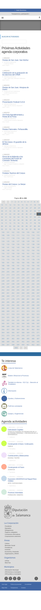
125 (8, 241)
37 (31, 211)
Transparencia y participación (20, 14)
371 (38, 332)
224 (23, 278)
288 (23, 302)
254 (13, 290)
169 (28, 256)
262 (13, 293)
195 (38, 266)
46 (27, 214)
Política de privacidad (16, 584)
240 (23, 284)
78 (35, 223)
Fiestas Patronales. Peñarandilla (15, 129)
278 (13, 299)
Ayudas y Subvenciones (16, 398)
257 (28, 290)
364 (3, 332)
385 (28, 339)
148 (3, 250)
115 (38, 235)
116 (3, 238)
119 (18, 238)
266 (33, 293)
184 (23, 262)
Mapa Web (4, 587)
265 (28, 293)
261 (8, 293)
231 (18, 281)
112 (23, 235)
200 (23, 269)
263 (18, 293)
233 (28, 281)
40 (2, 214)
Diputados (8, 528)
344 (23, 323)
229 (8, 281)
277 (8, 299)
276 (3, 299)
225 (28, 278)
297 (28, 305)
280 (23, 299)
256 (23, 290)
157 (8, 253)
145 (28, 247)
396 (3, 345)
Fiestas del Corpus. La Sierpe (13, 184)
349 (8, 326)
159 (18, 253)
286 (13, 302)
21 (6, 208)
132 (3, 244)
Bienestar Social (10, 545)
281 (28, 299)
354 (33, 326)
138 (33, 244)
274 (33, 296)
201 (28, 269)
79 (39, 223)
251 (38, 287)
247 (18, 287)
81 (6, 226)
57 (31, 217)
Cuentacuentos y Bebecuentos (18, 456)
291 (38, 302)
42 (10, 214)
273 (28, 296)
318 (13, 314)
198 (13, 269)
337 (28, 320)
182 (13, 262)
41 (6, 214)
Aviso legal (4, 584)
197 (8, 269)
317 (8, 314)
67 (31, 220)
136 (23, 244)
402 (33, 345)
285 (8, 302)
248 (23, 287)
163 (38, 253)
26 (27, 208)
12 (10, 205)
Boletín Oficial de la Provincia (18, 376)
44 (18, 214)
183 (18, 262)
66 (27, 220)
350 (13, 326)
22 (10, 208)
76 (27, 223)
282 (33, 299)
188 (3, 266)
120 (23, 238)
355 (38, 326)
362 (33, 329)
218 (33, 275)
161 (28, 253)
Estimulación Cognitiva (15, 430)
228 (3, 281)
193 (28, 266)
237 (8, 284)
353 (28, 326)
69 (39, 220)
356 (3, 329)
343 (18, 323)
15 (22, 205)
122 (33, 238)
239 (18, 284)
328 (23, 317)
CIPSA (7, 561)
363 (38, 329)
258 (33, 290)
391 (18, 342)
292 (3, 305)
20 (2, 208)
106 (33, 232)
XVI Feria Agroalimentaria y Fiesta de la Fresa (13, 116)
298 (33, 305)
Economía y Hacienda (12, 551)
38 (35, 211)
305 (28, 308)
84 (18, 226)
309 (8, 311)
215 (18, 275)
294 (13, 305)
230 (13, 281)
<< (3, 202)
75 (22, 223)
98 (35, 229)
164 (3, 256)
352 (23, 326)
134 (13, 244)
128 (23, 241)
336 (23, 320)
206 (13, 272)
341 (8, 323)
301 (8, 308)
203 (38, 269)
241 (28, 284)
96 (27, 229)
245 (8, 287)
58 (35, 217)
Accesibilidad (28, 584)
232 (23, 281)
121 (28, 238)
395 (38, 342)
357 (8, 329)
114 (33, 235)
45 (22, 214)
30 (2, 211)
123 (38, 238)
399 (18, 345)
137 (28, 244)
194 (33, 266)
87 (31, 226)
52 (10, 217)
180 (3, 262)
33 (14, 211)
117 (8, 238)
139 (38, 244)
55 (22, 217)
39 (39, 211)
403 (38, 345)
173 (8, 259)
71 (6, 223)
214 (13, 275)
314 (33, 311)
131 (38, 241)
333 (8, 320)
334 (13, 320)
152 (23, 250)
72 (10, 223)
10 (2, 205)
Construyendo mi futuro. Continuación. (21, 444)
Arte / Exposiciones (15, 483)
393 (28, 342)
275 (38, 296)
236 (3, 284)
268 (3, 296)
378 (33, 335)
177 (28, 259)
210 (33, 272)
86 (27, 226)
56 (27, 217)
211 (38, 272)
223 (18, 278)
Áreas (7, 540)
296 (23, 305)
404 (16, 348)
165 (8, 256)
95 (22, 229)
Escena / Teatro (14, 458)
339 (38, 320)
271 (18, 296)
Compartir (2, 354)
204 (3, 272)
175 (18, 259)
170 (33, 256)
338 (33, 320)
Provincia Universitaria (15, 493)
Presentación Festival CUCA (13, 102)
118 (13, 238)
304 (23, 308)
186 (33, 262)
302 (13, 308)
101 (8, 232)
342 (13, 323)
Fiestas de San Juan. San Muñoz (15, 60)
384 (23, 339)
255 (18, 290)
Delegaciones (9, 530)
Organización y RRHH (12, 553)
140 (3, 247)
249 (28, 287)
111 (18, 235)
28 (35, 208)
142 (13, 247)
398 (13, 345)
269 (8, 296)
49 (39, 214)
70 (2, 223)
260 (3, 293)
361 (28, 329)
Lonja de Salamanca (15, 368)
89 (39, 226)
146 (33, 247)
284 (3, 302)
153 (28, 250)
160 (23, 253)
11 (6, 205)
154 (33, 250)
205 (8, 272)
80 (2, 226)
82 (10, 226)
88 (35, 226)
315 (38, 311)
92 (10, 229)
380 (3, 339)
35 (22, 211)
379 (38, 335)
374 (13, 335)
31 (6, 211)
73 (14, 223)
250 (33, 287)
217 (28, 275)
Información (12, 391)
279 (18, 299)
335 (18, 320)
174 (13, 259)
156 (3, 253)
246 (13, 287)
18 (35, 205)
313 (28, 311)
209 (28, 272)
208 (23, 272)
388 (3, 342)
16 (27, 205)
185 (28, 262)
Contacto (23, 587)
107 (38, 232)
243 (38, 284)
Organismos (9, 557)
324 (3, 317)
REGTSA (8, 563)
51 (6, 217)
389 (8, 342)
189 (8, 266)
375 (18, 335)
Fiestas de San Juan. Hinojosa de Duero (15, 88)
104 (23, 232)
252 (3, 290)
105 (28, 232)
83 (14, 226)
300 (3, 308)
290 (33, 302)
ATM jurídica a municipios (13, 574)
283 (38, 299)
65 (22, 220)
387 (38, 339)
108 (3, 235)
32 (10, 211)
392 (23, 342)
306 (33, 308)
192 (23, 266)
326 (13, 317)
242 (33, 284)
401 (28, 345)
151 (18, 250)
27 (31, 208)
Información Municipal (12, 570)
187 (38, 262)
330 (33, 317)
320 (23, 314)
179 (38, 259)
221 (8, 278)
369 (28, 332)
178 (33, 259)
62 (10, 220)
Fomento (7, 549)
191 (18, 266)
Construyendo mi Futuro (16, 467)
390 (13, 342)
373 (8, 335)
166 (13, 256)
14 (18, 205)
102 (13, 232)
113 (28, 235)
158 (13, 253)
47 (31, 214)
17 (31, 205)
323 (38, 314)
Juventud (11, 469)
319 (18, 314)
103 (18, 232)
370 (33, 332)
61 (6, 220)
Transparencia (14, 587)
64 (18, 220)
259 (38, 290)
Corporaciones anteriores (13, 536)
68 (35, 220)
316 (3, 314)
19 (39, 205)
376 (23, 335)
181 (8, 262)
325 (8, 317)
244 (3, 287)
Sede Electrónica (21, 10)
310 (13, 311)
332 (3, 320)
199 (18, 269)
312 (23, 311)
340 (3, 323)
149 (8, 250)
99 (39, 229)
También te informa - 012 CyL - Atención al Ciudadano (23, 383)
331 (38, 317)
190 (13, 266)
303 (18, 308)
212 (3, 275)
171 (38, 256)
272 (23, 296)
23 (14, 208)
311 (18, 311)
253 (8, 290)
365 (8, 332)
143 (18, 247)
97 (31, 229)
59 (39, 217)
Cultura (7, 543)
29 (39, 208)
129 (28, 241)
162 (33, 253)
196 (3, 269)
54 (18, 217)
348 (3, 326)
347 (38, 323)
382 (13, 339)
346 (33, 323)
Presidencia (8, 547)
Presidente (8, 526)
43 (14, 214)
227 (38, 278)
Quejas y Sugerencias (15, 414)
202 (33, 269)
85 (22, 226)
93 (14, 229)
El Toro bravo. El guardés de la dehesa (14, 143)
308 (3, 311)
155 (38, 250)
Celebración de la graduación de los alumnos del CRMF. (15, 74)
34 (18, 211)
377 (28, 335)
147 (38, 247)
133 (8, 244)
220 (3, 278)
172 (3, 259)
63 (14, 220)
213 (8, 275)
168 (23, 256)
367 (18, 332)
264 (23, 293)
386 (33, 339)
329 (28, 317)
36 (27, 211)
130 (33, 241)
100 (3, 232)
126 (13, 241)
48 (35, 214)
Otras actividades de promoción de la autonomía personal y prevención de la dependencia (23, 433)
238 (13, 284)
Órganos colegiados (11, 532)
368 (23, 332)
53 (14, 217)
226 (33, 278)
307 (38, 308)
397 (8, 345)
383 (18, 339)
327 (18, 317)
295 (18, 305)
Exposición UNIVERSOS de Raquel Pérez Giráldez (22, 480)
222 (13, 278)
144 (23, 247)
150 (13, 250)
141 (8, 247)
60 (2, 220)
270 (13, 296)
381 (8, 339)
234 (33, 281)
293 (8, 305)
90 (2, 229)
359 (18, 329)
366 (13, 332)
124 (3, 241)
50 (2, 217)
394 (33, 342)
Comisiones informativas (12, 534)
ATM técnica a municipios (13, 572)
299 (38, 305)
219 (38, 275)
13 (14, 205)
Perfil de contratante (15, 406)
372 (3, 335)
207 (18, 272)
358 (13, 329)
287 (18, 302)
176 (23, 259)
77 (31, 223)
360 (23, 329)
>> (25, 348)
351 (18, 326)
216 (23, 275)
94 (18, 229)
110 (13, 235)
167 (18, 256)
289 (28, 302)
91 (6, 229)
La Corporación (11, 523)
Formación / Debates (15, 495)
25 (22, 208)
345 (28, 323)
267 (38, 293)
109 (8, 235)
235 (38, 281)
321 (28, 314)
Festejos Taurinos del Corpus (13, 173)
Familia (10, 446)
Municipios (9, 567)
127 (18, 241)
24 (18, 208)
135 (18, 244)
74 (18, 223)
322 (33, 314)
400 (23, 345)
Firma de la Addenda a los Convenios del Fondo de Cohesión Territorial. (12, 158)
